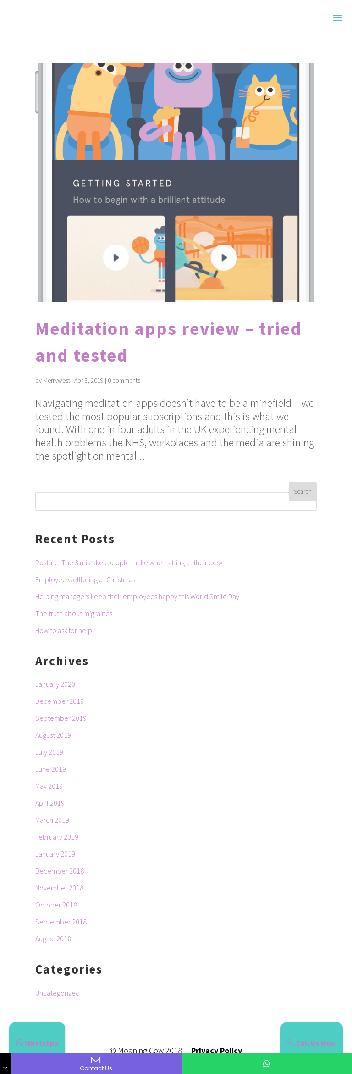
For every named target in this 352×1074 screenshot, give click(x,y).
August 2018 (53, 938)
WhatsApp (37, 1042)
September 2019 (61, 718)
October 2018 (56, 904)
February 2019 (56, 836)
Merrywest (56, 380)
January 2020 (55, 684)
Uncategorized (57, 992)
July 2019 (49, 752)
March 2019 (52, 819)
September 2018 (61, 921)
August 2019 (53, 735)
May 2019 (49, 785)
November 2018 (59, 887)
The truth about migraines (73, 613)
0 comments (124, 380)
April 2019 (50, 802)
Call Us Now (311, 1042)
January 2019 (55, 853)
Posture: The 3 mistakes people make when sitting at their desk (129, 562)
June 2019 (50, 769)
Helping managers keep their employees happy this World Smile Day (137, 596)
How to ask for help (63, 630)
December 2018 (59, 870)
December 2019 (59, 701)
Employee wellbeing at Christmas (85, 579)
